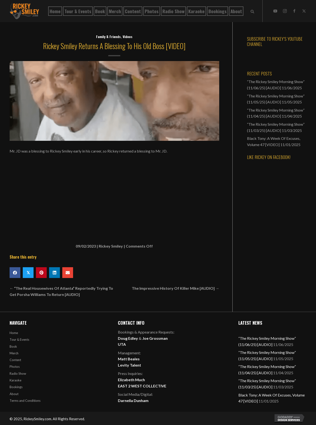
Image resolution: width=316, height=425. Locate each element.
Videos (127, 36)
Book (13, 346)
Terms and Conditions (25, 400)
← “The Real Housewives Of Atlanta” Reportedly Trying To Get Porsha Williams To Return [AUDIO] (61, 291)
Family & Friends (108, 36)
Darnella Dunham (133, 400)
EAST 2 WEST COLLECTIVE (142, 386)
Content (15, 360)
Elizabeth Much (131, 379)
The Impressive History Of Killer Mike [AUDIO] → (175, 288)
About (14, 394)
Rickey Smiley (111, 246)
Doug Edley (128, 338)
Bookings (16, 387)
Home (14, 333)
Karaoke (15, 380)
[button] (275, 11)
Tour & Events (19, 339)
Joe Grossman (155, 338)
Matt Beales (129, 359)
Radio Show (18, 373)
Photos (15, 366)
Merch (14, 353)
